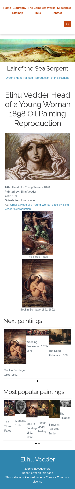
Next (66, 419)
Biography (19, 7)
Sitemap (17, 13)
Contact (56, 13)
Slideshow (64, 7)
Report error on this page (37, 472)
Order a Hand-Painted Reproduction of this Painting (37, 77)
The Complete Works (42, 7)
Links (37, 13)
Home (7, 7)
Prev (8, 419)
